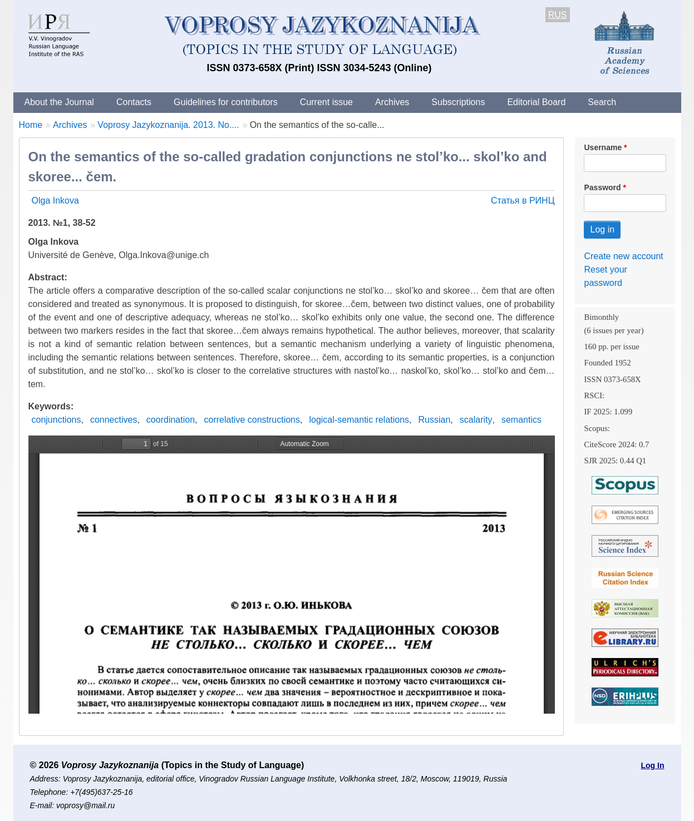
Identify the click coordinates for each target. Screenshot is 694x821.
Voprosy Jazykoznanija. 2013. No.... (168, 125)
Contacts (133, 102)
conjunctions (56, 419)
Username (603, 147)
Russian (435, 419)
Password (602, 187)
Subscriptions (458, 102)
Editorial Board (536, 102)
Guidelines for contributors (226, 102)
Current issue (326, 102)
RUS (557, 14)
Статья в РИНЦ (523, 200)
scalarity (476, 419)
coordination (170, 419)
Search (602, 102)
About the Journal (59, 102)
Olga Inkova (55, 200)
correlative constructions (252, 419)
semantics (521, 419)
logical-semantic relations (359, 419)
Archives (392, 102)
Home (31, 125)
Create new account (623, 256)
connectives (113, 419)
